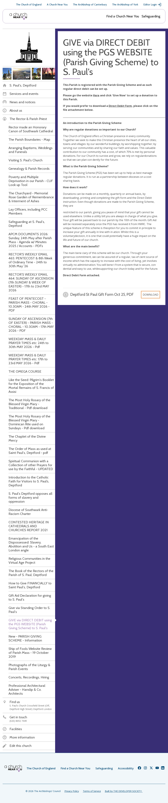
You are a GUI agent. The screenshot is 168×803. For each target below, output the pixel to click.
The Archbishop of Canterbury (90, 4)
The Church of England (29, 4)
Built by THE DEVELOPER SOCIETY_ (124, 791)
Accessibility (126, 768)
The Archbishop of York (125, 4)
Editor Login (152, 5)
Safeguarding (151, 16)
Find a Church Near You (122, 16)
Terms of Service (92, 791)
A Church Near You (57, 4)
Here (96, 95)
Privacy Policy (71, 791)
